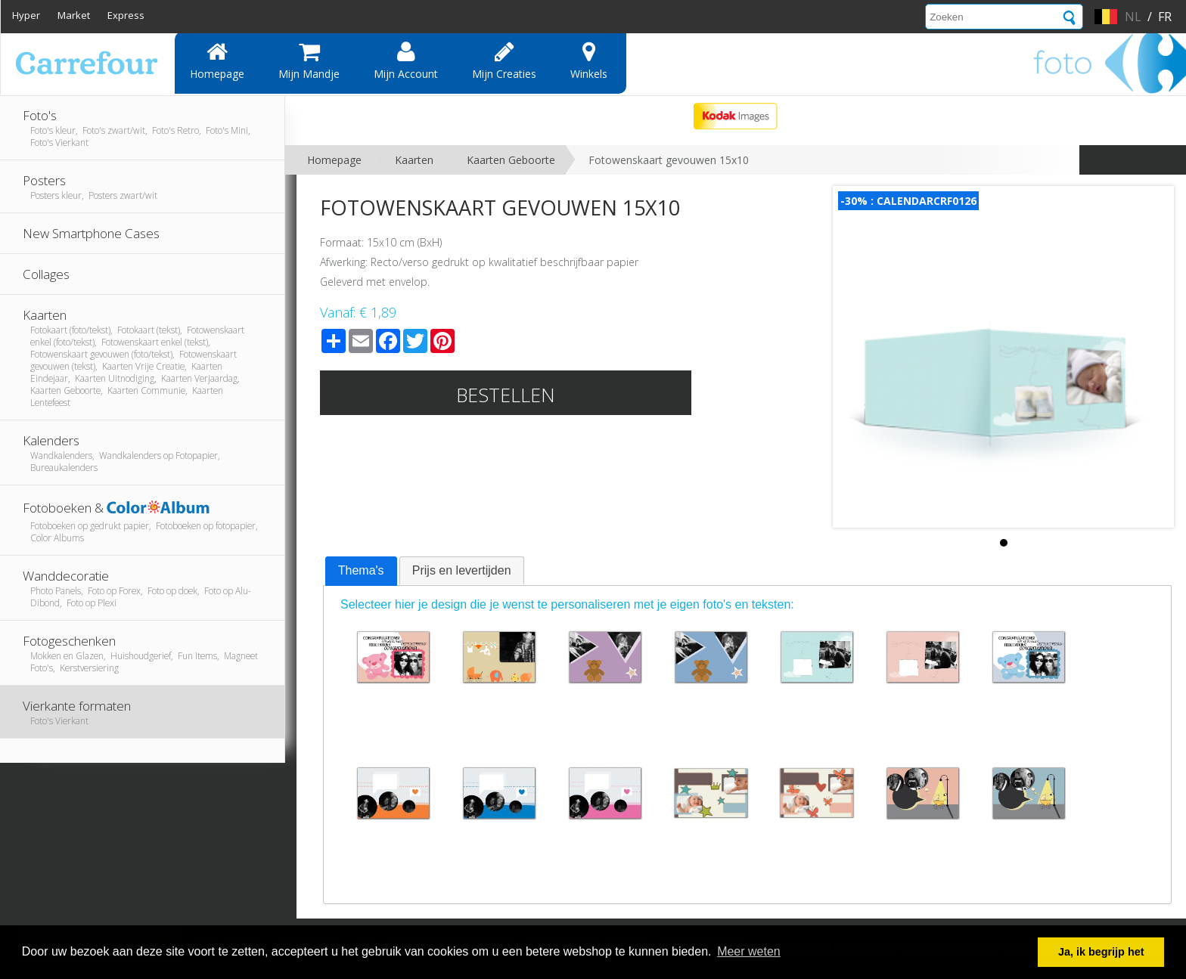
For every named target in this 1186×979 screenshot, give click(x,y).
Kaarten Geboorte (511, 160)
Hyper (26, 15)
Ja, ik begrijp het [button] (1101, 952)
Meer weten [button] (749, 951)
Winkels (588, 60)
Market (73, 15)
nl (1133, 16)
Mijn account (406, 60)
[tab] (361, 571)
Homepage (217, 60)
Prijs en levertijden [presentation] (461, 570)
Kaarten (414, 160)
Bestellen (505, 394)
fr (1165, 16)
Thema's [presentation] (361, 570)
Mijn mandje (309, 60)
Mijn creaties (504, 60)
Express (125, 15)
